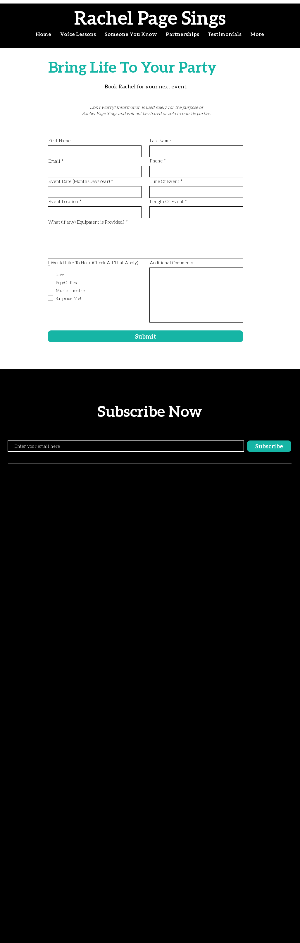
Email (54, 161)
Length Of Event (167, 201)
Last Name (160, 140)
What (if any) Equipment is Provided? (86, 222)
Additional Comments (171, 262)
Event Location (63, 201)
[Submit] (145, 336)
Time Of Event (164, 181)
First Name (59, 140)
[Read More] (48, 110)
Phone (156, 161)
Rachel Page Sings (150, 17)
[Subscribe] (269, 446)
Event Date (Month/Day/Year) (79, 181)
